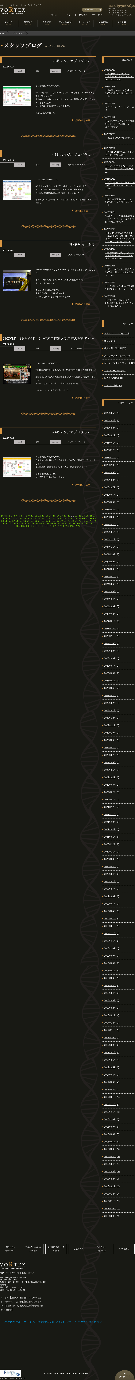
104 (18, 526)
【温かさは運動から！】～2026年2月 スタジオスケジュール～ (119, 202)
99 (73, 523)
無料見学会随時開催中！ (10, 1249)
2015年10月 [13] (112, 1208)
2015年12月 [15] (112, 1194)
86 (26, 523)
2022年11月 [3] (111, 725)
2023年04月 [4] (111, 688)
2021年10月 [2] (111, 822)
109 (42, 526)
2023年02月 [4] (111, 703)
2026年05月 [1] (111, 413)
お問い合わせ (124, 1249)
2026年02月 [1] (111, 435)
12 (39, 516)
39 (43, 518)
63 (35, 521)
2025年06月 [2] (111, 495)
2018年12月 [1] (111, 933)
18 (61, 516)
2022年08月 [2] (111, 747)
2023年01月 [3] (111, 710)
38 (39, 518)
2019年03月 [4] (111, 918)
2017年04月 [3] (111, 1075)
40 (46, 518)
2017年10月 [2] (111, 1037)
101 (83, 523)
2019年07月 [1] (111, 889)
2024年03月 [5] (111, 606)
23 (80, 516)
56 (10, 521)
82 (11, 523)
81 (7, 523)
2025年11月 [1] (111, 457)
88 (33, 523)
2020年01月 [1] (111, 881)
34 (24, 518)
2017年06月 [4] (111, 1060)
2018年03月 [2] (111, 1000)
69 (57, 521)
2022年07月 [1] (111, 755)
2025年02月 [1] (111, 524)
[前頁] (4, 516)
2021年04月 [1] (111, 829)
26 (91, 516)
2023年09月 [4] (111, 651)
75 (80, 521)
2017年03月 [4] (111, 1082)
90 (40, 523)
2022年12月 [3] (111, 718)
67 (50, 521)
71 (65, 521)
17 (58, 516)
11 (35, 516)
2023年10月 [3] (111, 643)
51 (87, 518)
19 (65, 516)
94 (55, 523)
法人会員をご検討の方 (101, 1249)
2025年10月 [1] (111, 465)
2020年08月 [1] (111, 859)
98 (70, 523)
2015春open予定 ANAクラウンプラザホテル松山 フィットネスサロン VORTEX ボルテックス (53, 1322)
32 (17, 518)
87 (29, 523)
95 (59, 523)
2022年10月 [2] (111, 733)
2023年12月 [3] (111, 628)
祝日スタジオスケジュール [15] (119, 363)
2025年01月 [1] (111, 532)
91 (44, 523)
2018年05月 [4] (111, 985)
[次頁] (77, 526)
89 (37, 523)
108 (37, 526)
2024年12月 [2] (111, 539)
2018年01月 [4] (111, 1015)
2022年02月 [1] (111, 792)
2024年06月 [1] (111, 584)
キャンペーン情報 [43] (115, 370)
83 (15, 523)
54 (2, 521)
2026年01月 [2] (111, 443)
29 (6, 518)
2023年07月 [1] (111, 666)
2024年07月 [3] (111, 576)
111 (52, 526)
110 (47, 526)
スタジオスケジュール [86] (117, 356)
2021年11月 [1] (111, 814)
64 (39, 521)
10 (32, 516)
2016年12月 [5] (111, 1104)
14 (46, 516)
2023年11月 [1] (111, 636)
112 (57, 526)
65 (43, 521)
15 (50, 516)
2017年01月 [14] (112, 1097)
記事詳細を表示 (82, 120)
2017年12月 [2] (111, 1023)
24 (83, 516)
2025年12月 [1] (111, 450)
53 (94, 518)
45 (65, 518)
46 (69, 518)
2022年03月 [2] (111, 785)
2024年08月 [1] (111, 569)
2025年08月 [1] (111, 480)
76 (83, 521)
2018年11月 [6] (111, 941)
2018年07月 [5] (111, 971)
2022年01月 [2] (111, 800)
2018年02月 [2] (111, 1008)
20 (69, 516)
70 (61, 521)
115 (72, 526)
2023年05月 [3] (111, 681)
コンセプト (5, 1298)
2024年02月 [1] (111, 614)
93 (51, 523)
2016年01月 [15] (112, 1186)
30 (10, 518)
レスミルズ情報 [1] (113, 378)
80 (4, 523)
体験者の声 (10, 1306)
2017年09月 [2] (111, 1045)
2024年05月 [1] (111, 591)
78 (91, 521)
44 (61, 518)
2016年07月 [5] (111, 1142)
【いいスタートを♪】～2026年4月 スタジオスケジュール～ (119, 169)
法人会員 (29, 1302)
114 (67, 526)
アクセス (37, 1302)
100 (78, 523)
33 (21, 518)
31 (13, 518)
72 (69, 521)
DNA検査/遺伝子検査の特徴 (56, 1249)
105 (23, 526)
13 (43, 516)
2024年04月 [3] (111, 599)
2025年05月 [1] (111, 502)
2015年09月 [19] (112, 1216)
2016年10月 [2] (111, 1119)
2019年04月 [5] (111, 911)
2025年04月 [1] (111, 510)
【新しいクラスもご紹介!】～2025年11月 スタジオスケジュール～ (119, 272)
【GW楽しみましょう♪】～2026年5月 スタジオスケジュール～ (119, 93)
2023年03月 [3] (111, 695)
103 (92, 523)
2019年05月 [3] (111, 904)
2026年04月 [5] (111, 420)
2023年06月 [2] (111, 673)
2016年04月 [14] (112, 1164)
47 (72, 518)
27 (94, 516)
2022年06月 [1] (111, 762)
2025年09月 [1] (111, 472)
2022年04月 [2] (111, 777)
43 (57, 518)
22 (76, 516)
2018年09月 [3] (111, 956)
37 (35, 518)
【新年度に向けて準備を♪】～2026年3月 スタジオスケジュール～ (120, 185)
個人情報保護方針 (24, 1306)
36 (32, 518)
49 (80, 518)
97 (66, 523)
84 (18, 523)
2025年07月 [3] (111, 487)
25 (87, 516)
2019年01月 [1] (111, 926)
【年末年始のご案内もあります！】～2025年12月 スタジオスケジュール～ (119, 255)
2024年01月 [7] (111, 621)
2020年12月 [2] (111, 844)
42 (54, 518)
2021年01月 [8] (111, 837)
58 (17, 521)
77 (87, 521)
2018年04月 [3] (111, 993)
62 (32, 521)
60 (24, 521)
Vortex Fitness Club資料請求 (33, 1249)
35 (28, 518)
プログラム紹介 (35, 1298)
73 (72, 521)
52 (91, 518)
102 (88, 523)
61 (28, 521)
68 (54, 521)
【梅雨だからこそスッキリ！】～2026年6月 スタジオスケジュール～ (119, 76)
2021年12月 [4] (111, 807)
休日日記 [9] (110, 341)
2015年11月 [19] (112, 1201)
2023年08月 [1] (111, 658)
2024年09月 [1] (111, 562)
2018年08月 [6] (111, 963)
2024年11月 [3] (111, 547)
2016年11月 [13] (112, 1112)
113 (62, 526)
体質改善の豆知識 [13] (115, 348)
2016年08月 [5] (111, 1134)
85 (22, 523)
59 (21, 521)
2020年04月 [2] (111, 874)
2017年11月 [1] (111, 1030)
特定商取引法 (37, 1306)
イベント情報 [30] (113, 385)
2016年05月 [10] (112, 1156)
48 (76, 518)
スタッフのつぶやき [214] (116, 333)
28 (2, 518)
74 (76, 521)
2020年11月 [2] (111, 852)
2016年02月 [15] (112, 1179)
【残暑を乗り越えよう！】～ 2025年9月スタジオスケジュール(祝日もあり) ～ (119, 303)
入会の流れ (78, 1249)
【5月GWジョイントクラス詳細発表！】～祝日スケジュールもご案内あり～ (119, 124)
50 (83, 518)
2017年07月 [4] (111, 1052)
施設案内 (14, 1298)
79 (94, 521)
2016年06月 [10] (112, 1149)
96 (62, 523)
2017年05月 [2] (111, 1067)
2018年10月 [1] (111, 948)
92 (48, 523)
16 (54, 516)
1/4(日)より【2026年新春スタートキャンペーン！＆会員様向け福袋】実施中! (120, 219)
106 (27, 526)
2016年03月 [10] (112, 1171)
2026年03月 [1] (111, 428)
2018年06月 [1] (111, 978)
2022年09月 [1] (111, 740)
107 (32, 526)
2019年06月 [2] (111, 896)
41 (50, 518)
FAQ (2, 1306)
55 (6, 521)
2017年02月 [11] (112, 1089)
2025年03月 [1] (111, 517)
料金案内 (23, 1298)
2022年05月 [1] (111, 770)
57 (13, 521)
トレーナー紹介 (7, 1302)
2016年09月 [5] (111, 1127)
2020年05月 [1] (111, 866)
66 (46, 521)
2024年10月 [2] (111, 554)
